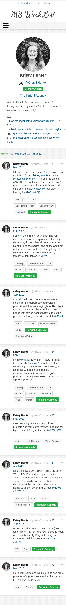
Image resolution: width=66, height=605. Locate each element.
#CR (52, 538)
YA (25, 199)
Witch (18, 399)
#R (24, 490)
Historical (20, 212)
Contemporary (46, 205)
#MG (28, 192)
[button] (62, 164)
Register (36, 3)
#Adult (19, 299)
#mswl (37, 188)
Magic (57, 269)
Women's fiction (48, 323)
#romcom (31, 178)
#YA (36, 192)
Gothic (18, 269)
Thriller (44, 269)
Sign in (47, 3)
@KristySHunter (36, 82)
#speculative (32, 175)
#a (44, 172)
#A (14, 433)
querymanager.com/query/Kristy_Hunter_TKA (34, 120)
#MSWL (43, 255)
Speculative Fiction (24, 205)
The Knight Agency (33, 95)
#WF (59, 430)
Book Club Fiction (24, 336)
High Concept (32, 441)
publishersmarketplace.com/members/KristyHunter (37, 129)
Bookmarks (23, 3)
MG (17, 199)
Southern (31, 269)
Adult (35, 199)
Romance (20, 498)
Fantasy (19, 263)
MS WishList (33, 14)
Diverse (44, 498)
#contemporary (49, 175)
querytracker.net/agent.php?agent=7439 (36, 133)
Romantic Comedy (39, 212)
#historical (19, 178)
